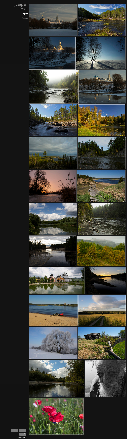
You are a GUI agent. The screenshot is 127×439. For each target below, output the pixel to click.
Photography (24, 8)
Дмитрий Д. (21, 5)
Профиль (25, 18)
